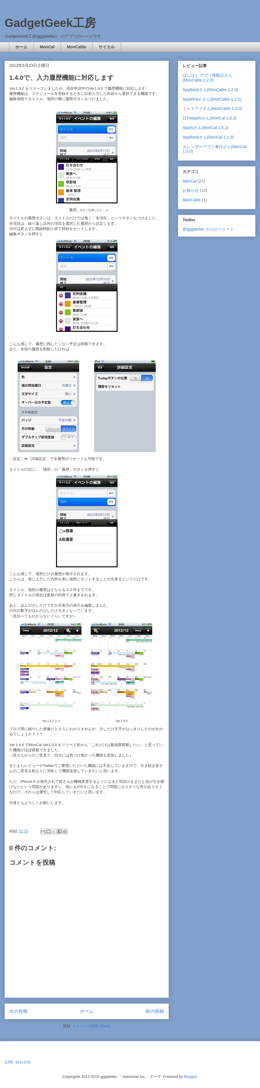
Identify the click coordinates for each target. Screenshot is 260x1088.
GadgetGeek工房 (50, 22)
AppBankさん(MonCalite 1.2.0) (210, 89)
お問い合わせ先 (17, 1062)
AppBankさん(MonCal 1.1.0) (208, 137)
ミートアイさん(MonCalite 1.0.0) (212, 108)
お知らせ (191, 190)
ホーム (21, 47)
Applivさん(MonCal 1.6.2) (206, 127)
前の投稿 (155, 1011)
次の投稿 (18, 1011)
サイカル (107, 47)
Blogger (190, 1076)
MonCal (47, 47)
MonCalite (76, 47)
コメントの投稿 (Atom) (91, 1026)
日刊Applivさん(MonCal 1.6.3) (210, 118)
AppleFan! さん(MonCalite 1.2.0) (212, 99)
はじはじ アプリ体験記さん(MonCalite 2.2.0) (207, 77)
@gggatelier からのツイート (208, 229)
